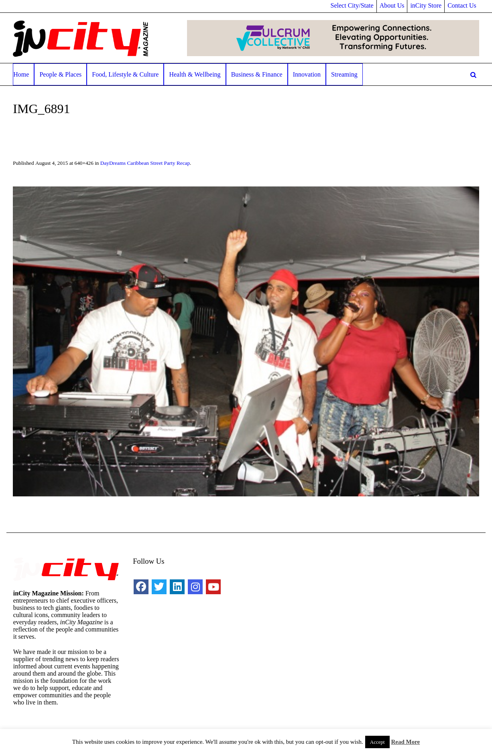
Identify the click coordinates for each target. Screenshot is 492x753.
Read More (405, 742)
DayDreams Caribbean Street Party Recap (145, 163)
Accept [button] (377, 742)
